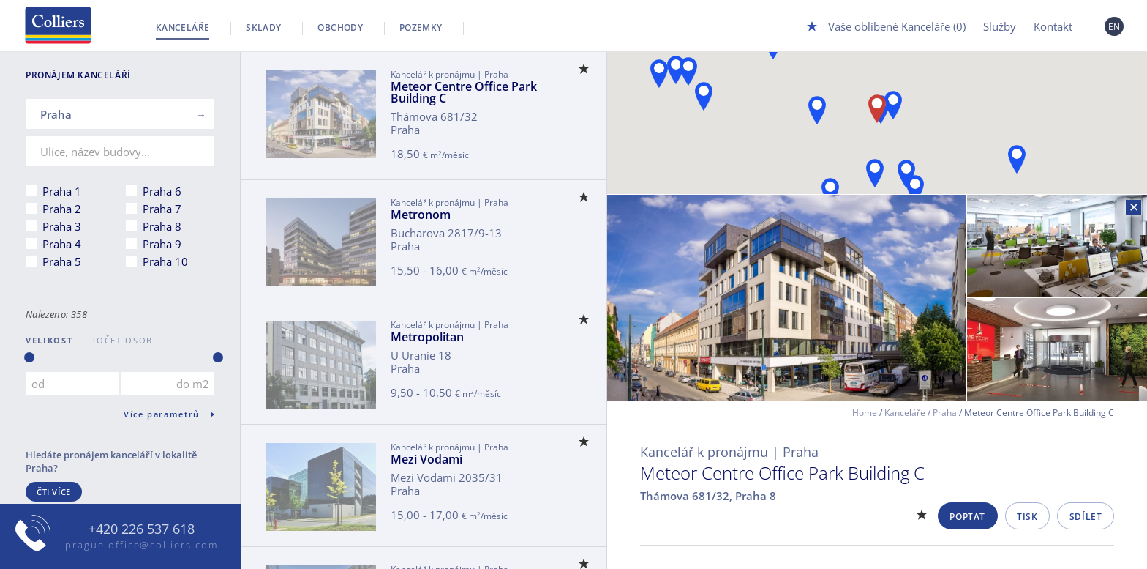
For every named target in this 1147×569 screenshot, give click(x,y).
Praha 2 (61, 208)
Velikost (49, 340)
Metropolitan (427, 337)
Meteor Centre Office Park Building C (464, 92)
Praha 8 (162, 226)
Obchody (340, 27)
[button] (1017, 159)
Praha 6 (162, 191)
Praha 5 (61, 261)
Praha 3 (61, 226)
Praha (945, 412)
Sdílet (1085, 516)
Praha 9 (162, 244)
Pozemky (421, 27)
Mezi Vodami (426, 459)
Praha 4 (61, 244)
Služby (999, 26)
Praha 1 (61, 191)
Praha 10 (165, 261)
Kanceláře (182, 27)
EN (1114, 27)
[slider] (29, 357)
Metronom (421, 215)
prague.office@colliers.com (141, 544)
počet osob (116, 340)
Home (864, 412)
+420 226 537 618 (142, 529)
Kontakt (1053, 26)
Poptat (967, 516)
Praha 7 (162, 208)
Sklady (263, 27)
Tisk (1027, 516)
